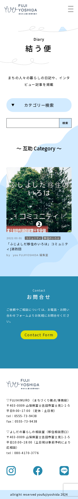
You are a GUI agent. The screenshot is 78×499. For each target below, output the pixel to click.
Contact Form (39, 334)
